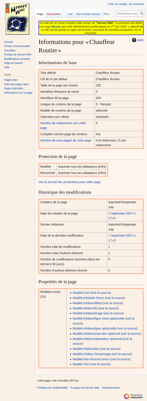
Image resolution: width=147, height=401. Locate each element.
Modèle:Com (81, 292)
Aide (137, 40)
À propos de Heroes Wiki (84, 387)
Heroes (56, 26)
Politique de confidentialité (52, 387)
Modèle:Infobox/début (87, 303)
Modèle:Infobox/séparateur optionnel (97, 339)
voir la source (101, 292)
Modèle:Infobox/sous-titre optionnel (96, 333)
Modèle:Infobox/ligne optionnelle (94, 328)
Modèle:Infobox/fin (85, 308)
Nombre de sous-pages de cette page (65, 140)
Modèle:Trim (81, 364)
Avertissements (111, 387)
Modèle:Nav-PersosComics (91, 359)
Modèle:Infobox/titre (86, 349)
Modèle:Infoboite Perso (88, 298)
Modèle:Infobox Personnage (92, 354)
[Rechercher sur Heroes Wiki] (130, 13)
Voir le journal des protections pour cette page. (69, 182)
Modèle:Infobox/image (88, 313)
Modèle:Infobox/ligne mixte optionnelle (98, 318)
